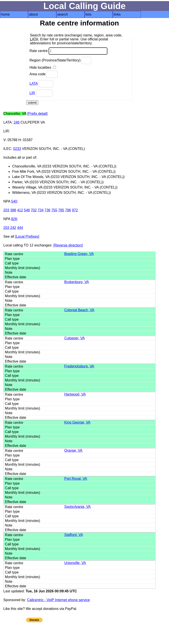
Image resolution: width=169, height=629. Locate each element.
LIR (32, 93)
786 (68, 210)
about (33, 14)
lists (88, 14)
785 (61, 210)
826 (14, 219)
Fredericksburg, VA (79, 366)
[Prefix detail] (37, 113)
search (62, 14)
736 (47, 210)
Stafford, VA (73, 535)
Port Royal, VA (75, 478)
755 (54, 210)
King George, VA (77, 422)
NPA (6, 201)
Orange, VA (73, 450)
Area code (43, 74)
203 (6, 210)
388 (13, 210)
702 (34, 210)
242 (13, 228)
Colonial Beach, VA (79, 310)
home (5, 14)
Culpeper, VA (74, 338)
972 (75, 210)
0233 (17, 149)
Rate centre (68, 51)
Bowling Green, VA (79, 254)
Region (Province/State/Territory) (60, 60)
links (117, 14)
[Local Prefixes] (27, 236)
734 (41, 210)
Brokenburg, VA (76, 282)
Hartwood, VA (75, 394)
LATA (33, 83)
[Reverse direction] (68, 245)
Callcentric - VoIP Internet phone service (58, 600)
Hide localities (42, 67)
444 (20, 228)
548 (27, 210)
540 (14, 201)
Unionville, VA (75, 563)
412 (20, 210)
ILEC (7, 149)
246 (17, 122)
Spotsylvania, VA (77, 507)
